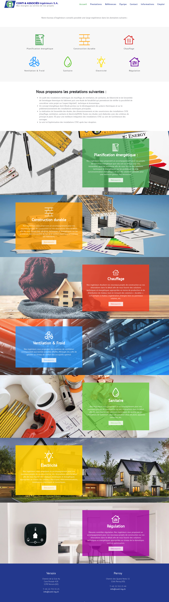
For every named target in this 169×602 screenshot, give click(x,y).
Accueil (83, 4)
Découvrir (116, 180)
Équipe (123, 4)
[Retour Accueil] (31, 4)
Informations (147, 4)
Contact (134, 4)
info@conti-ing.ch (51, 592)
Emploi (161, 4)
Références (110, 4)
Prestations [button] (96, 4)
